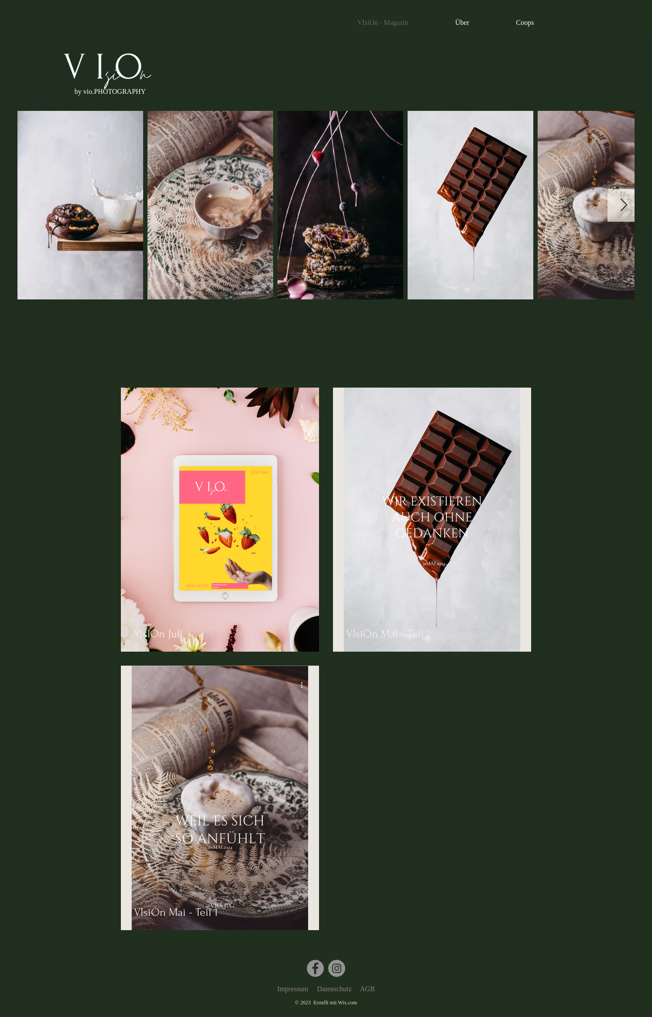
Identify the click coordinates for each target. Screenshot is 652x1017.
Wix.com (347, 1003)
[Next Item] (623, 205)
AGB (367, 989)
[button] (110, 91)
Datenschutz (334, 989)
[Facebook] (315, 968)
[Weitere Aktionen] (304, 407)
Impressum (292, 989)
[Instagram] (336, 968)
